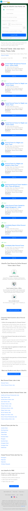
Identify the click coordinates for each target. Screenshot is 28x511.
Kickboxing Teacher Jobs (7, 408)
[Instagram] (14, 497)
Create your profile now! (14, 310)
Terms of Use (15, 491)
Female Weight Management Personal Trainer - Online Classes (15, 64)
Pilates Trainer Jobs (5, 410)
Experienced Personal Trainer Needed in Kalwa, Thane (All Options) (16, 185)
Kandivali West (4, 436)
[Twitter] (16, 497)
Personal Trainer (5, 383)
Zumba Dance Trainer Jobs (7, 399)
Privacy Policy (21, 491)
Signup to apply (5, 55)
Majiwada (3, 459)
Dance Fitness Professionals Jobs (9, 417)
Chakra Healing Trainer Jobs (8, 419)
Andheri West (4, 428)
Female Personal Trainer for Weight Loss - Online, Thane (16, 104)
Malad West (4, 432)
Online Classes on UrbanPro (10, 494)
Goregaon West (5, 443)
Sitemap (21, 494)
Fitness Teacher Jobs (6, 406)
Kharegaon (3, 457)
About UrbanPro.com (7, 491)
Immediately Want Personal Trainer (14, 245)
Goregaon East (4, 445)
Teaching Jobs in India (6, 42)
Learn (17, 494)
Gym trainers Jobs (5, 401)
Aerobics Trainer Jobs (6, 404)
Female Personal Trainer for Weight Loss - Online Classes (16, 84)
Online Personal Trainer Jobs (8, 385)
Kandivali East (4, 441)
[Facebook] (11, 497)
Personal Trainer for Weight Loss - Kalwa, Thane (14, 143)
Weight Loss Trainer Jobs (7, 414)
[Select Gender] (14, 27)
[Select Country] (6, 24)
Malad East (3, 447)
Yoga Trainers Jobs (5, 397)
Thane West (4, 434)
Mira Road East (4, 430)
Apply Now (14, 76)
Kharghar (3, 439)
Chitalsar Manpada (5, 464)
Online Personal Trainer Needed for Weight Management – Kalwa (15, 206)
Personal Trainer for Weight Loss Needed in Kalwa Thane (14, 164)
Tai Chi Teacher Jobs (6, 412)
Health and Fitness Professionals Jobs (14, 44)
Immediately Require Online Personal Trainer (15, 226)
